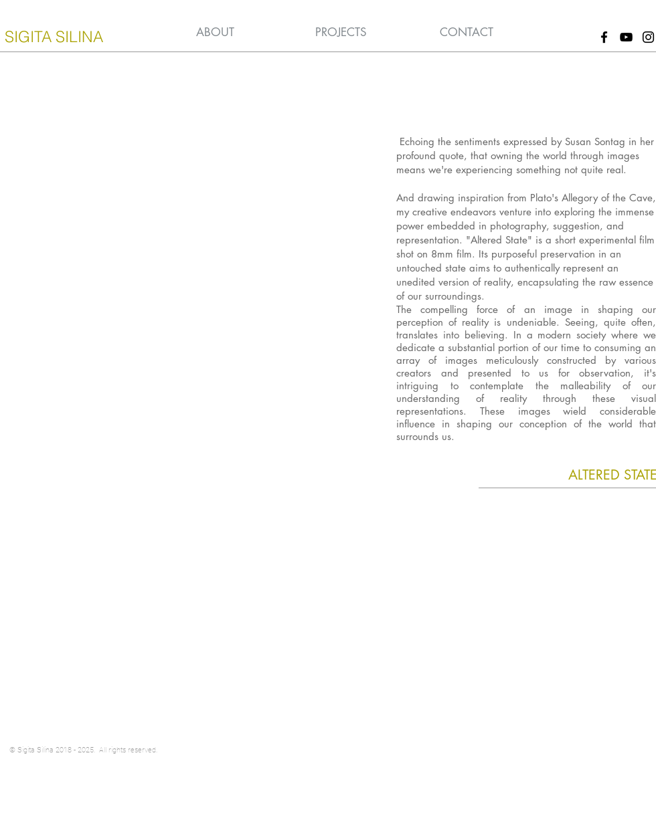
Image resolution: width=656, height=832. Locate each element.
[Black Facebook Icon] (604, 37)
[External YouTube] (188, 282)
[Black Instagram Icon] (648, 37)
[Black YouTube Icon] (626, 37)
